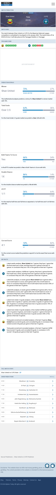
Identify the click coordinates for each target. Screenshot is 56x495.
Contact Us (33, 480)
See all (52, 376)
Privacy (20, 480)
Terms (14, 480)
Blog (2, 480)
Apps (39, 480)
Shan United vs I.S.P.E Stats (11, 372)
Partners (8, 480)
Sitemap (25, 480)
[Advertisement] (28, 64)
